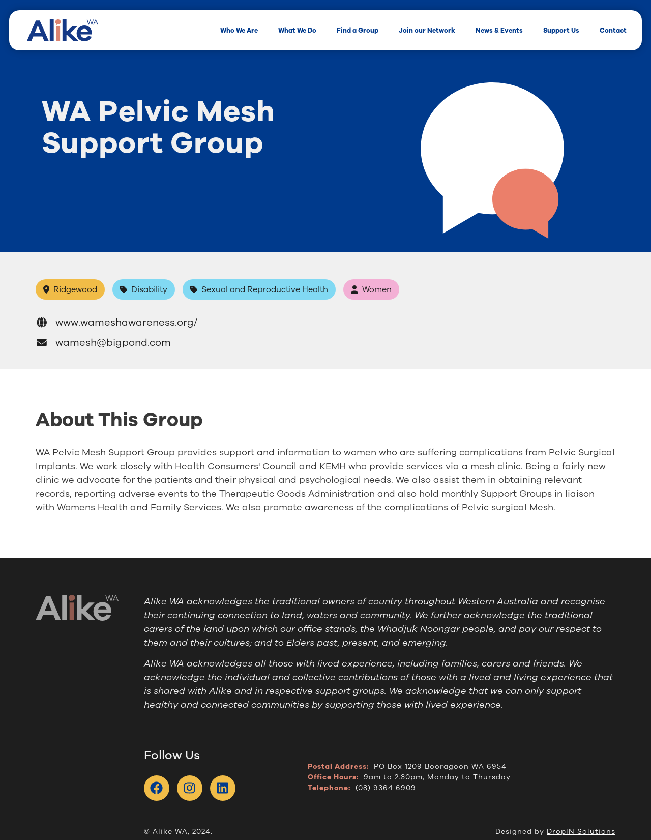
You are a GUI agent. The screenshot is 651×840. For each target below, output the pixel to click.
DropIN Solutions (581, 831)
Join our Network (427, 30)
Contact (613, 30)
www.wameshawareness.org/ (116, 322)
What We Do (297, 30)
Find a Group (357, 30)
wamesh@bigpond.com (103, 343)
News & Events (499, 30)
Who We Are (239, 30)
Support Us (561, 30)
